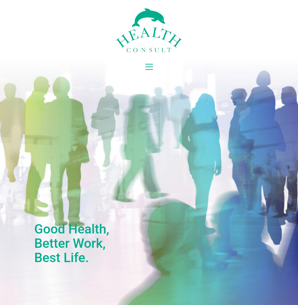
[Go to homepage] (149, 30)
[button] (149, 67)
